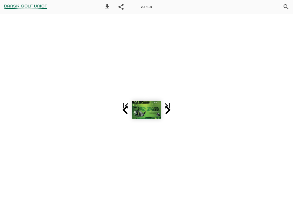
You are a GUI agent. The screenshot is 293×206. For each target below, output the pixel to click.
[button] (107, 7)
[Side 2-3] (146, 7)
